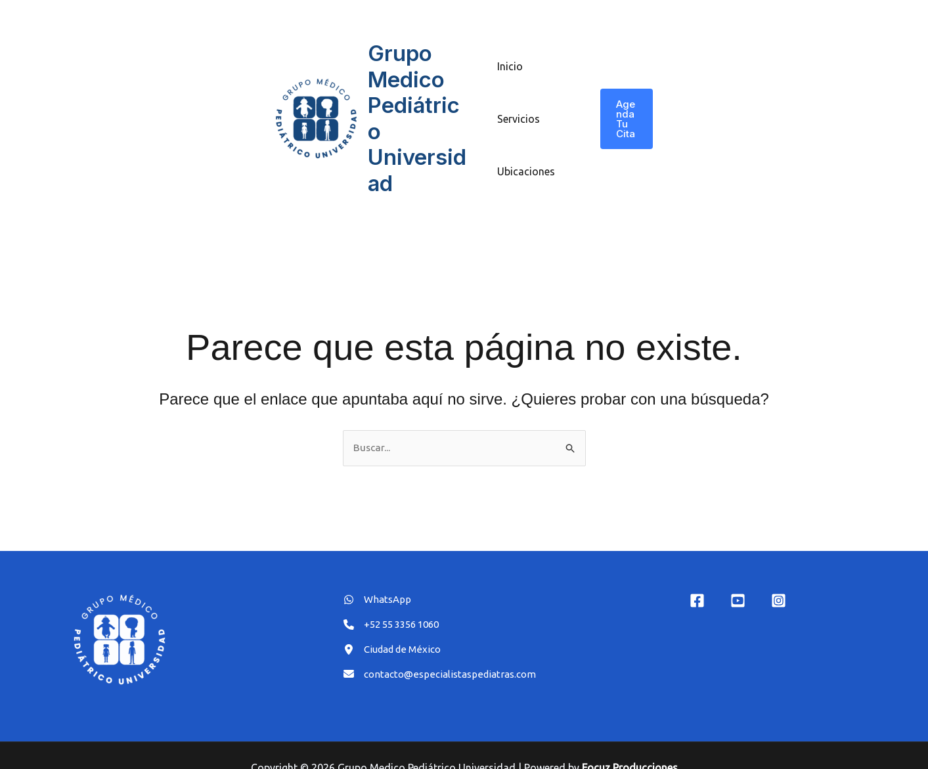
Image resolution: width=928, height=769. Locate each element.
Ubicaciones (526, 158)
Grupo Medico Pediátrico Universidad (420, 105)
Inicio (510, 53)
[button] (625, 106)
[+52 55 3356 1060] (396, 601)
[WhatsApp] (378, 574)
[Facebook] (697, 575)
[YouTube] (737, 575)
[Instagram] (778, 575)
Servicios (518, 106)
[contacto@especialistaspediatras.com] (444, 653)
